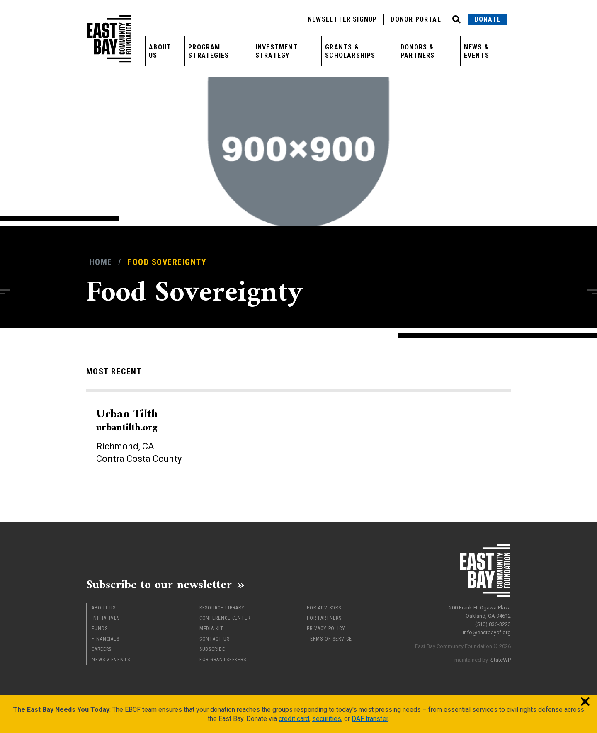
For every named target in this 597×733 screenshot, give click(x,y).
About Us (160, 51)
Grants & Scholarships (350, 51)
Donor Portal (416, 19)
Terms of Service (329, 638)
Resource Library (222, 607)
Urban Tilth (128, 419)
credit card (294, 718)
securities (326, 718)
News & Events (476, 51)
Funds (100, 628)
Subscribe (212, 648)
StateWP (500, 659)
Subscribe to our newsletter (160, 583)
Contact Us (214, 638)
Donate (488, 19)
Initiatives (106, 617)
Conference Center (224, 617)
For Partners (324, 617)
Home (101, 262)
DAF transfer (370, 718)
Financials (105, 638)
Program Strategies (208, 51)
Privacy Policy (326, 628)
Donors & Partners (417, 51)
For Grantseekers (222, 659)
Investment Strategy (276, 51)
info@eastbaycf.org (487, 632)
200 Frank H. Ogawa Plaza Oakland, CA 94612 (480, 611)
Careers (102, 648)
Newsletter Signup (342, 19)
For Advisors (324, 607)
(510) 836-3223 (493, 623)
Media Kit (211, 628)
